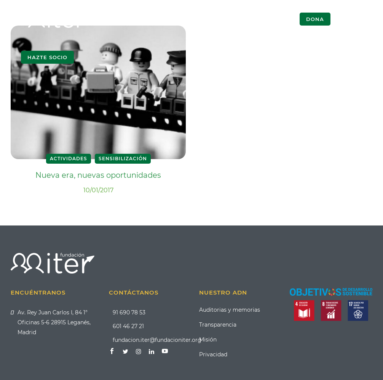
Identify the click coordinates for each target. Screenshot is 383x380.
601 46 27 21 (128, 326)
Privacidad (213, 354)
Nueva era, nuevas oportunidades (98, 175)
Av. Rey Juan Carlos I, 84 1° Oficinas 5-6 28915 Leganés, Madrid (54, 322)
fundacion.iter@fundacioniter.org (157, 340)
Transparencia (217, 324)
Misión (208, 339)
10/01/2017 (98, 190)
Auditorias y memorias (229, 309)
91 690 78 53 (129, 312)
